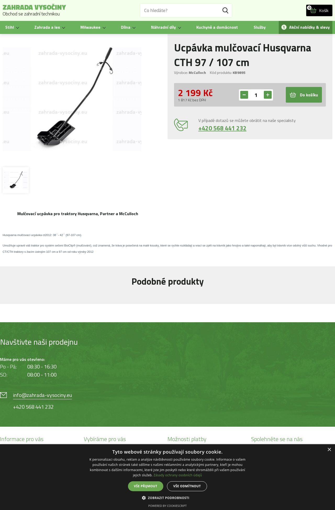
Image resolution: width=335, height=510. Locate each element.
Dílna (125, 27)
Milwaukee (90, 27)
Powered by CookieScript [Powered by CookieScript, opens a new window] (167, 506)
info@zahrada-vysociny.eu (42, 395)
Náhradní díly (163, 27)
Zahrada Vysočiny (34, 10)
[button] (167, 497)
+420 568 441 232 (222, 128)
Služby (260, 27)
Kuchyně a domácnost (217, 27)
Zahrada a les (47, 27)
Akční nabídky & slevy (305, 27)
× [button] (329, 450)
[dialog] (167, 477)
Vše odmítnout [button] (187, 486)
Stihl (9, 27)
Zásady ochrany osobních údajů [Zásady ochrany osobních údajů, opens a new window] (178, 475)
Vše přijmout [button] (145, 486)
